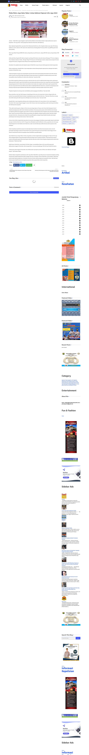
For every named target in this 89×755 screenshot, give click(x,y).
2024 (71, 209)
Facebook (17, 165)
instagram (77, 52)
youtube (67, 55)
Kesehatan (68, 184)
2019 (71, 221)
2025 (71, 207)
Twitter (23, 165)
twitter (76, 55)
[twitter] (74, 1)
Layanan (61, 5)
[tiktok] (80, 1)
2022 (71, 214)
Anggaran (68, 5)
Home (21, 5)
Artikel (66, 172)
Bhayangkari (64, 115)
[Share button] (34, 165)
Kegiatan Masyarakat (66, 117)
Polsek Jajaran (45, 5)
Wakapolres (74, 383)
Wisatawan (64, 123)
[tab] (21, 5)
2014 (71, 231)
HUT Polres (74, 385)
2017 (71, 225)
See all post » (64, 170)
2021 (71, 216)
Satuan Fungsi (35, 5)
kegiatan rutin (71, 123)
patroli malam (75, 381)
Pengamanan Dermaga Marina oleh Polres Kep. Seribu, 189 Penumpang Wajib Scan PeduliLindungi (71, 589)
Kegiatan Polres (75, 117)
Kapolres (70, 115)
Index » (63, 181)
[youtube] (76, 1)
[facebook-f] (71, 1)
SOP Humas (64, 601)
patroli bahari (73, 382)
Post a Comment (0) (34, 192)
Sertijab (70, 385)
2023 (71, 211)
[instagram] (78, 1)
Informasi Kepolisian (68, 670)
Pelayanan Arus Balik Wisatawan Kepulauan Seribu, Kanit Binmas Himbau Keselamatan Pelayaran (70, 564)
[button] (80, 5)
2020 (71, 218)
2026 (71, 205)
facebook (67, 52)
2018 (71, 223)
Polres (74, 119)
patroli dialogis (69, 383)
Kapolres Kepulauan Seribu (73, 40)
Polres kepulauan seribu (16, 10)
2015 (71, 229)
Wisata (74, 121)
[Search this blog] (69, 638)
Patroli (67, 381)
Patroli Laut (66, 385)
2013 (71, 234)
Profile (26, 5)
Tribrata (63, 499)
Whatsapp (30, 165)
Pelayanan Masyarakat (66, 119)
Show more (56, 178)
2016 (71, 227)
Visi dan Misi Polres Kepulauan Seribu (73, 24)
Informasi (55, 5)
